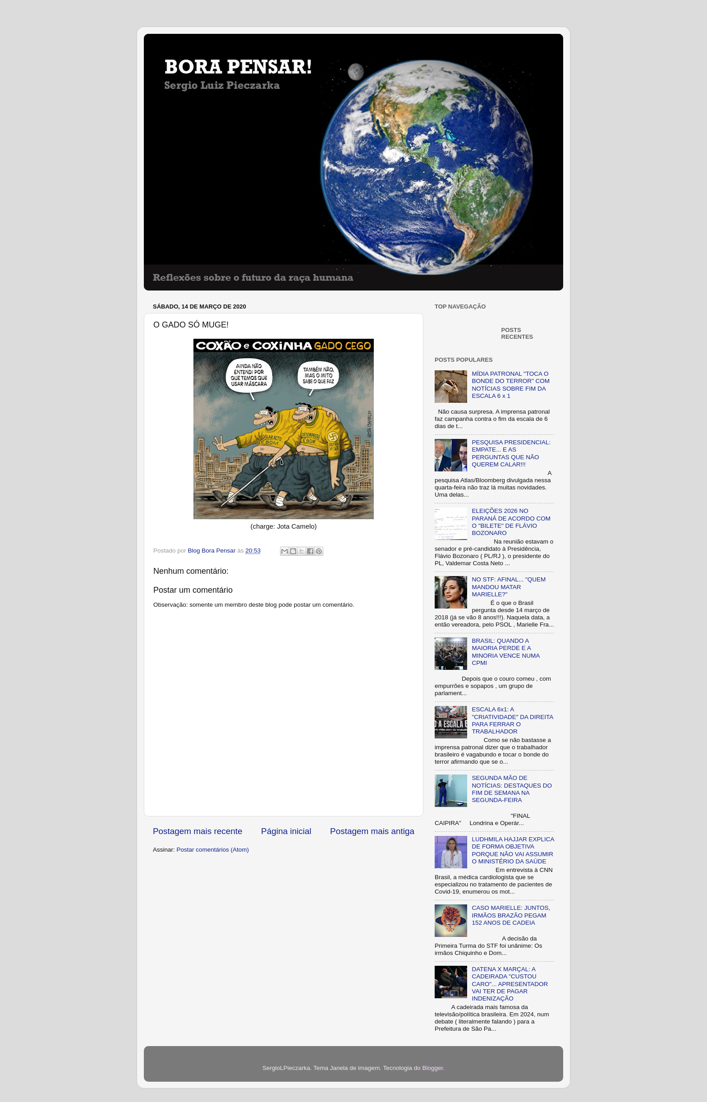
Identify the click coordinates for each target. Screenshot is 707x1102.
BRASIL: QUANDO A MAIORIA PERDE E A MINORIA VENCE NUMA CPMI (505, 651)
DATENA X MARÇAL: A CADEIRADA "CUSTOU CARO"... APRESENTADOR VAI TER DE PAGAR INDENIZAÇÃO (510, 984)
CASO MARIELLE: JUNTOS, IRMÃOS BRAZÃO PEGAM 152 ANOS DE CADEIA (511, 915)
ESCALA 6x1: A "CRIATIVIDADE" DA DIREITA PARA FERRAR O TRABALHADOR (512, 720)
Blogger (432, 1068)
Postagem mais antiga (372, 831)
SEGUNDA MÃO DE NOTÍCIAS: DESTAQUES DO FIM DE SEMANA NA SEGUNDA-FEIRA (512, 789)
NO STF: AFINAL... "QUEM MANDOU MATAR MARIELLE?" (509, 586)
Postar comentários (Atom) (213, 849)
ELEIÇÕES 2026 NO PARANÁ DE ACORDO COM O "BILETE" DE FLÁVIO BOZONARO (511, 521)
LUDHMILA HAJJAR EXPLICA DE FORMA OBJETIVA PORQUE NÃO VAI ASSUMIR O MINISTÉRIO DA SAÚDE (513, 850)
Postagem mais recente (197, 831)
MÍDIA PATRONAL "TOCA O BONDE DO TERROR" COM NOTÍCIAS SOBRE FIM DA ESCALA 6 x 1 (511, 384)
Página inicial (286, 831)
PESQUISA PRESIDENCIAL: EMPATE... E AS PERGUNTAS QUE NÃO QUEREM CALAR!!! (511, 453)
